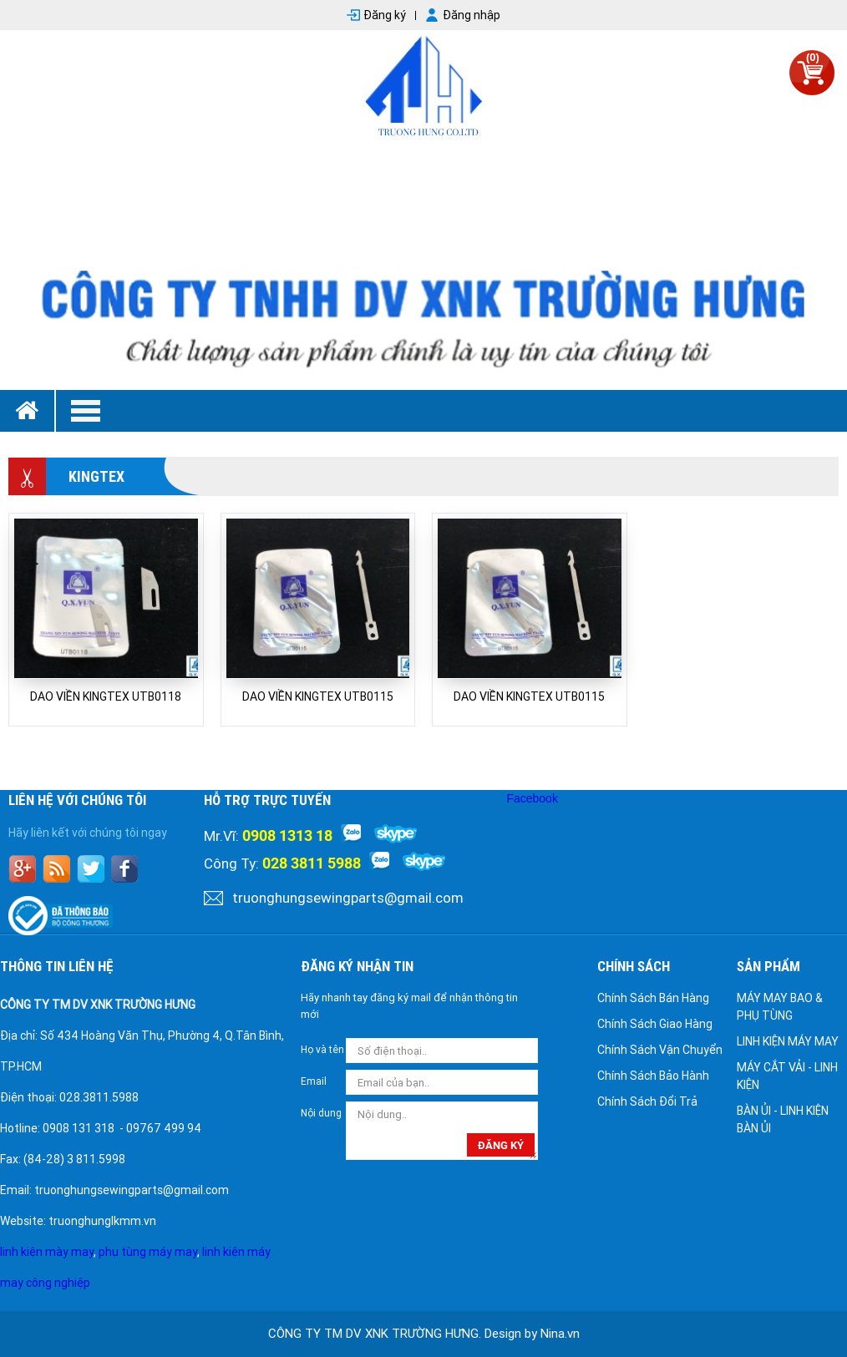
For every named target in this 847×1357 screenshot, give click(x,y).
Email (314, 1081)
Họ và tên (322, 1050)
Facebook (531, 798)
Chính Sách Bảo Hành (653, 1075)
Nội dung (321, 1113)
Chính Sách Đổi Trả (647, 1101)
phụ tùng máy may (148, 1251)
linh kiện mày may (47, 1251)
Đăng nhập (471, 15)
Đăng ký (384, 15)
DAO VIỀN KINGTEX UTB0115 (317, 696)
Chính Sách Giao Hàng (655, 1023)
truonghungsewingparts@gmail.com (348, 897)
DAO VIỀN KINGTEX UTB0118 (105, 696)
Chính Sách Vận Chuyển (660, 1049)
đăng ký (501, 1145)
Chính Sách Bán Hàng (653, 998)
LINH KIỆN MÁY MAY (788, 1041)
